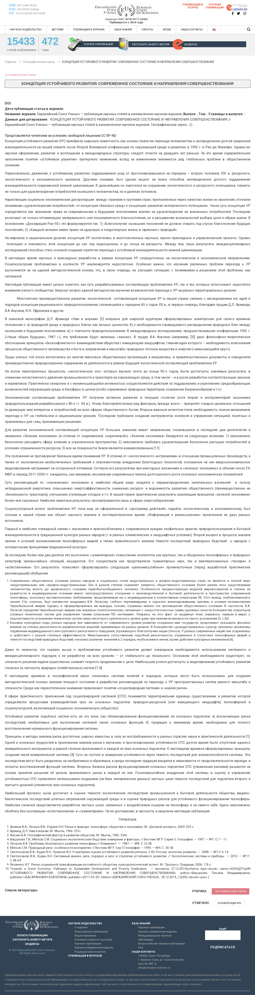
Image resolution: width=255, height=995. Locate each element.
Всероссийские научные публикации (161, 943)
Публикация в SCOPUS (193, 6)
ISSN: (12, 5)
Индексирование (85, 935)
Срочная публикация (215, 6)
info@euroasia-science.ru (154, 967)
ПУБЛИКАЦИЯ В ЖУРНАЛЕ (89, 29)
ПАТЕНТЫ (147, 29)
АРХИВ (167, 29)
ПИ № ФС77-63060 (136, 19)
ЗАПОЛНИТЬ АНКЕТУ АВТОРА (150, 44)
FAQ (140, 947)
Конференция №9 (229, 903)
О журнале (81, 927)
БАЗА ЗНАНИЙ (123, 29)
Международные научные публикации (155, 937)
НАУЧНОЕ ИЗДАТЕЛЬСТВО (26, 29)
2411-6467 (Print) (27, 5)
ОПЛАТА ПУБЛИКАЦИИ (98, 44)
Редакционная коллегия (90, 951)
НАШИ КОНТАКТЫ (192, 29)
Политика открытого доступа (93, 939)
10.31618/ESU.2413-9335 (30, 13)
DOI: (12, 13)
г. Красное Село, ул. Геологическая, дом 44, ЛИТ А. (161, 961)
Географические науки (20, 75)
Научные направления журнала (94, 947)
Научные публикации (88, 943)
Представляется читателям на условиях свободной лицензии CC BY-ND (60, 136)
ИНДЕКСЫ (190, 44)
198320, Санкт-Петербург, (154, 955)
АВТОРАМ (57, 29)
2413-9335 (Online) (28, 9)
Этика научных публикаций (91, 931)
